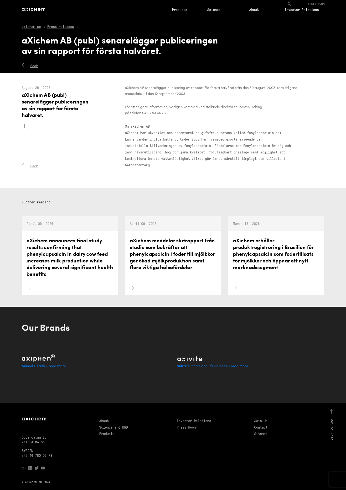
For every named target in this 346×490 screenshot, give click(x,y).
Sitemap (261, 433)
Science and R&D (113, 427)
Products (179, 9)
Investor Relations (301, 9)
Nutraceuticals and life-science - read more (212, 366)
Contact (261, 427)
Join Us (261, 420)
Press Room (186, 427)
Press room (316, 3)
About (254, 9)
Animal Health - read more (44, 366)
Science (214, 9)
